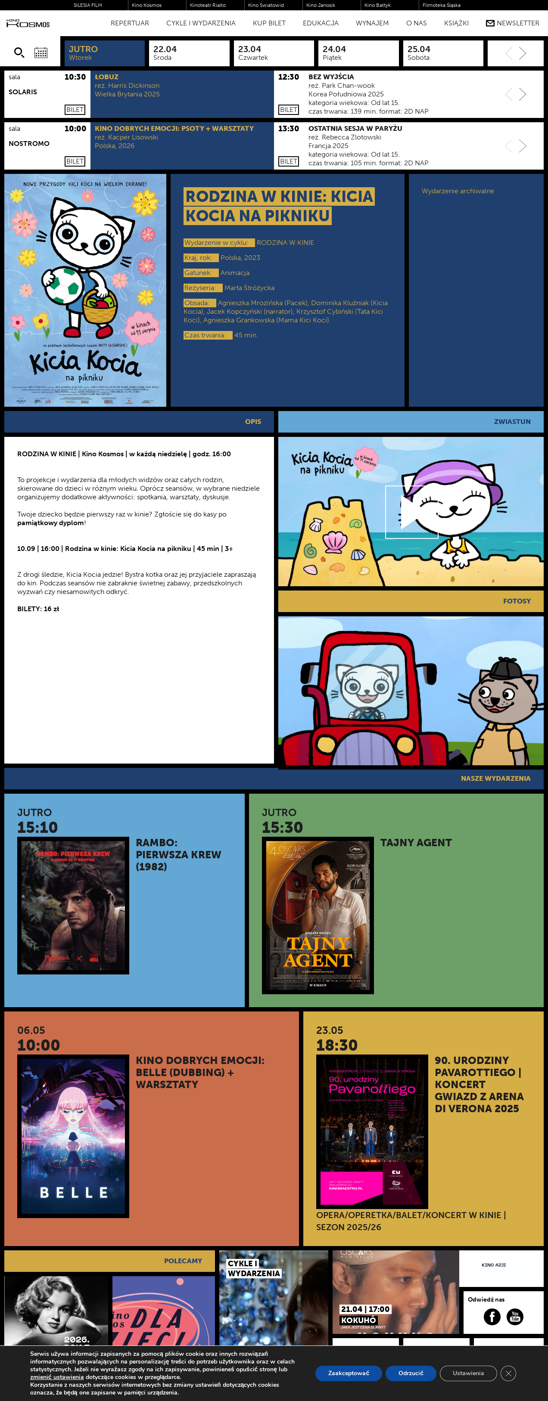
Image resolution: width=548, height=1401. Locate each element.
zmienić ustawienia (57, 1377)
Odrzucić (411, 1373)
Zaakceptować (348, 1373)
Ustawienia (468, 1373)
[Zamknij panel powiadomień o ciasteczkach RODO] (508, 1373)
